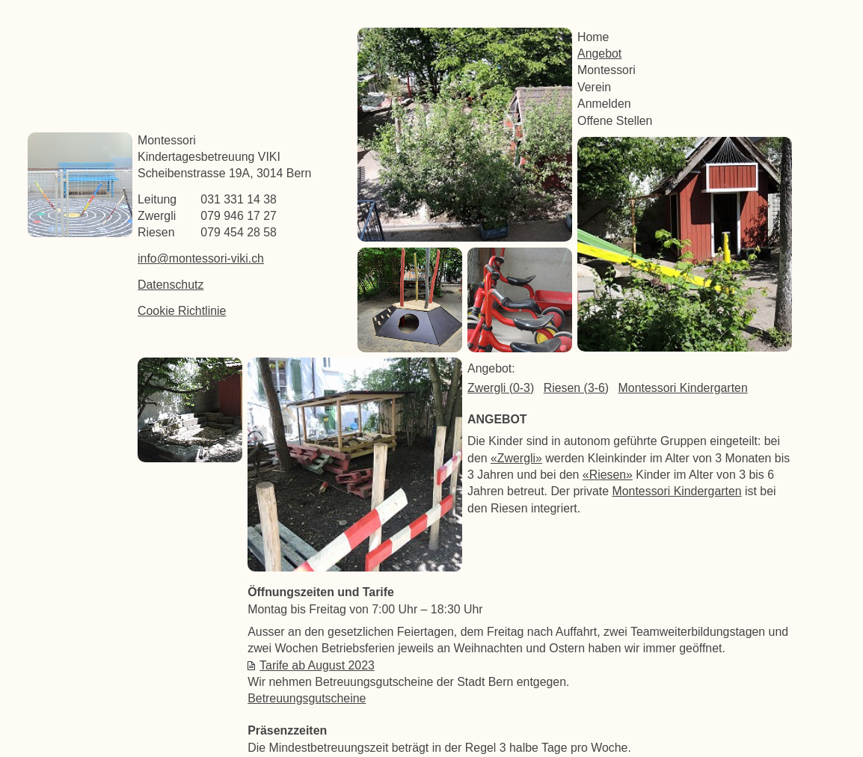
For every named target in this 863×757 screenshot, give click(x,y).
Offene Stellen (614, 120)
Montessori (606, 70)
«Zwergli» (516, 458)
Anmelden (604, 103)
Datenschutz (170, 284)
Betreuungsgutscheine (307, 698)
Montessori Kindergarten (683, 387)
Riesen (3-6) (576, 387)
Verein (594, 87)
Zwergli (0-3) (500, 387)
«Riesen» (608, 474)
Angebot (599, 53)
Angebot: (491, 368)
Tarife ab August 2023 (317, 665)
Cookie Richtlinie (182, 310)
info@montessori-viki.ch (201, 258)
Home (593, 37)
